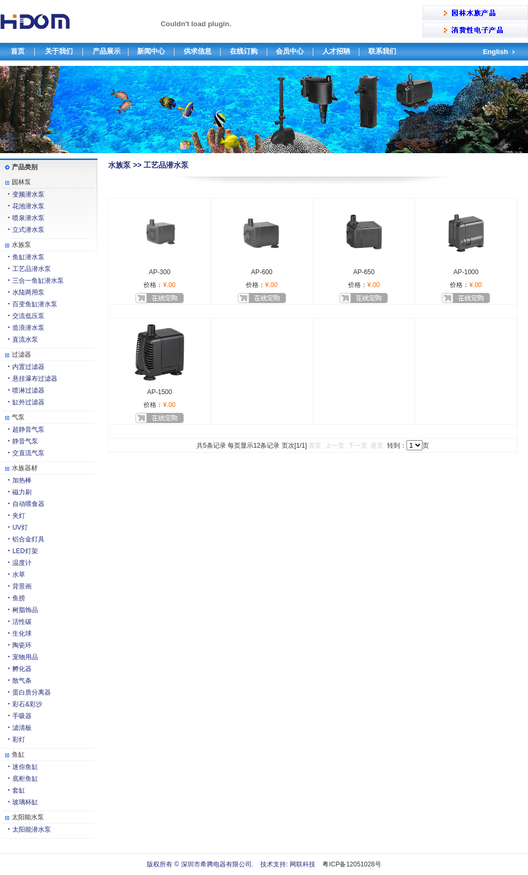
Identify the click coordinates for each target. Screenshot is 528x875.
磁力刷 (22, 492)
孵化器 (22, 669)
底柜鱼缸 (25, 778)
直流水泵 (25, 339)
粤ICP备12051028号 (351, 864)
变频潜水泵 (28, 194)
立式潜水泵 (28, 229)
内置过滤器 (28, 367)
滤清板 (22, 727)
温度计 (22, 563)
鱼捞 (18, 598)
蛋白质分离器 (31, 692)
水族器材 (24, 468)
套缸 (18, 790)
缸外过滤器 (28, 402)
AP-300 (159, 272)
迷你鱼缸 (25, 767)
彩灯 (18, 739)
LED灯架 (24, 551)
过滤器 (21, 354)
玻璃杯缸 (25, 802)
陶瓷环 (22, 645)
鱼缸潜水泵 (28, 257)
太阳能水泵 (28, 817)
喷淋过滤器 (28, 390)
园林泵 (21, 182)
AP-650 (363, 272)
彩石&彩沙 (27, 704)
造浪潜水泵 (28, 327)
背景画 (22, 586)
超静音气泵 (28, 429)
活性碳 (22, 621)
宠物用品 (25, 657)
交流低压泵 (28, 316)
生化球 (22, 633)
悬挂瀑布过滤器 (34, 378)
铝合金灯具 (28, 539)
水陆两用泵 (28, 292)
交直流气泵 (28, 453)
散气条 (22, 680)
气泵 (18, 417)
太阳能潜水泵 (31, 829)
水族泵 (21, 244)
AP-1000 (466, 272)
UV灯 (20, 527)
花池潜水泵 (28, 206)
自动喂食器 (28, 504)
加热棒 (22, 480)
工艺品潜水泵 (31, 269)
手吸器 (22, 716)
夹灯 (18, 515)
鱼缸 (18, 754)
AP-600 (262, 272)
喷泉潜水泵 (28, 218)
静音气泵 (25, 441)
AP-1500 (159, 392)
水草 (18, 574)
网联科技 (301, 864)
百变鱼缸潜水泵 (34, 304)
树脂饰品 (25, 610)
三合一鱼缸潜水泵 (38, 280)
